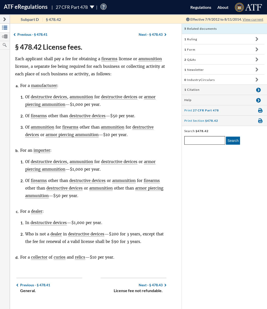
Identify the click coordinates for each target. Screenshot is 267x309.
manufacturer (44, 85)
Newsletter (194, 70)
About (222, 7)
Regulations (200, 7)
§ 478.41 (32, 34)
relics (80, 257)
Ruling (190, 39)
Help (188, 100)
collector (39, 257)
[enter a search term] (204, 140)
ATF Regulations (26, 6)
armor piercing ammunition (72, 134)
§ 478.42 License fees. (48, 47)
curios (60, 257)
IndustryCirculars (199, 80)
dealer (36, 211)
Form (189, 49)
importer (42, 150)
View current (253, 19)
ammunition (150, 58)
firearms (109, 58)
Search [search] (233, 141)
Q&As (190, 59)
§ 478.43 (151, 34)
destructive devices (49, 97)
